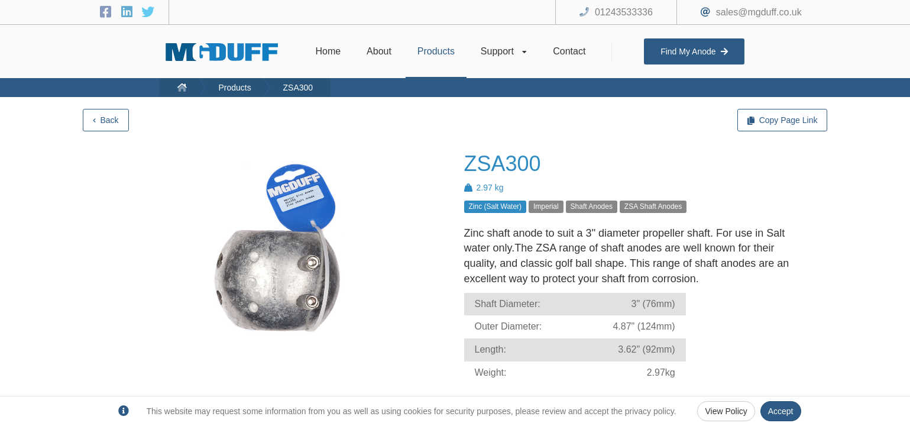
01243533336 (624, 12)
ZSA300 (298, 87)
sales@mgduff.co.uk (759, 12)
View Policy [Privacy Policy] (726, 411)
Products (234, 87)
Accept (781, 411)
